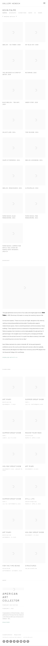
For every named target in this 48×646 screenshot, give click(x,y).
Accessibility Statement (7, 634)
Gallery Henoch (11, 3)
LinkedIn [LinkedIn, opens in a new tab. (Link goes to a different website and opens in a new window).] (7, 641)
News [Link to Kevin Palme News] (30, 12)
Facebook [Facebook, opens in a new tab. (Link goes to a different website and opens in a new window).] (10, 641)
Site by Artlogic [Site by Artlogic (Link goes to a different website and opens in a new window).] (28, 637)
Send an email (24, 641)
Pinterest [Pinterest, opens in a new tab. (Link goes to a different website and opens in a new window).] (17, 641)
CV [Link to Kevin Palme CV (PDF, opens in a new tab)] (35, 12)
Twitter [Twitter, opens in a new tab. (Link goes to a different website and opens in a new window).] (14, 641)
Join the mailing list (21, 641)
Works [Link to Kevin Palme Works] (5, 12)
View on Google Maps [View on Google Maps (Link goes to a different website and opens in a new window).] (27, 641)
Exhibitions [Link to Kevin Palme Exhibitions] (22, 12)
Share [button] (40, 12)
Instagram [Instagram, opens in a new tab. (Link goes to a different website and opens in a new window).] (4, 641)
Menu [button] (44, 3)
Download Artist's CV (11, 358)
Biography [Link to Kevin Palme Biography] (12, 12)
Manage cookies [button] (17, 634)
